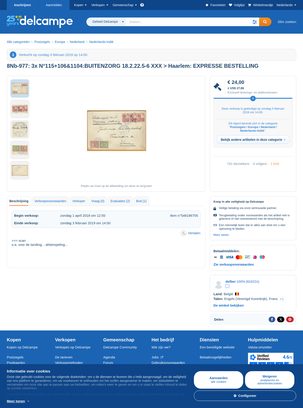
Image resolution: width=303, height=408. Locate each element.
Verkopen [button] (98, 5)
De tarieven (64, 357)
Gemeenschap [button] (123, 5)
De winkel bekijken (228, 305)
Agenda (109, 357)
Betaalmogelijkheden (215, 357)
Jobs (157, 357)
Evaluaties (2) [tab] (120, 201)
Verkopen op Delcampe (72, 347)
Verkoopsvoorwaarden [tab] (50, 201)
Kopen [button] (78, 5)
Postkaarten (16, 363)
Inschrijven (22, 5)
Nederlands (284, 5)
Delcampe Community (120, 347)
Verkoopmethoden (69, 363)
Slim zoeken (287, 22)
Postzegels (15, 357)
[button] (254, 22)
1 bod (274, 164)
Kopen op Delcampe (22, 347)
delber (230, 281)
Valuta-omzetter (260, 347)
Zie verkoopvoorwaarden (233, 264)
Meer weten (221, 235)
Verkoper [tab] (78, 201)
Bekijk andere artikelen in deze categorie (253, 139)
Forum (108, 363)
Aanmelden (54, 5)
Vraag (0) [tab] (97, 201)
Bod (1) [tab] (141, 201)
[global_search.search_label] (192, 22)
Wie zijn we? (161, 347)
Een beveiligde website (217, 347)
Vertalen (190, 233)
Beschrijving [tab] (18, 201)
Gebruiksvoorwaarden (168, 363)
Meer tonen (16, 401)
